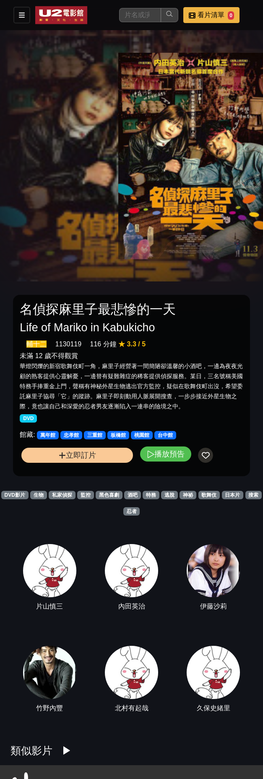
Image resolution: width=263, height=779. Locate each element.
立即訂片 (77, 455)
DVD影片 (15, 495)
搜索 (253, 495)
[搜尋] (140, 15)
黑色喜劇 (109, 495)
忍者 (132, 511)
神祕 (188, 495)
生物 (39, 495)
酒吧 (133, 495)
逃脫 (169, 495)
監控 (86, 495)
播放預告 (166, 453)
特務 (151, 495)
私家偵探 (62, 495)
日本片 (232, 495)
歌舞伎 (208, 495)
